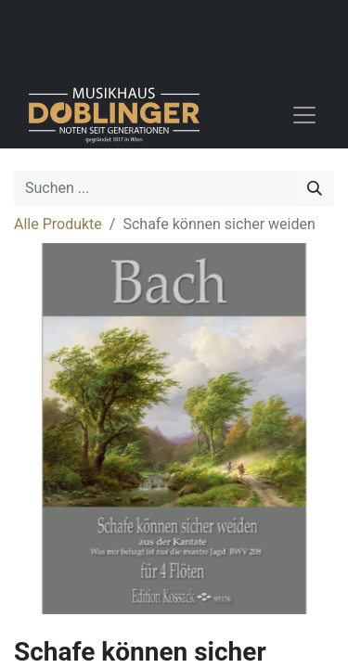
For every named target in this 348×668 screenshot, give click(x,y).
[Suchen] (314, 188)
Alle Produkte (58, 224)
